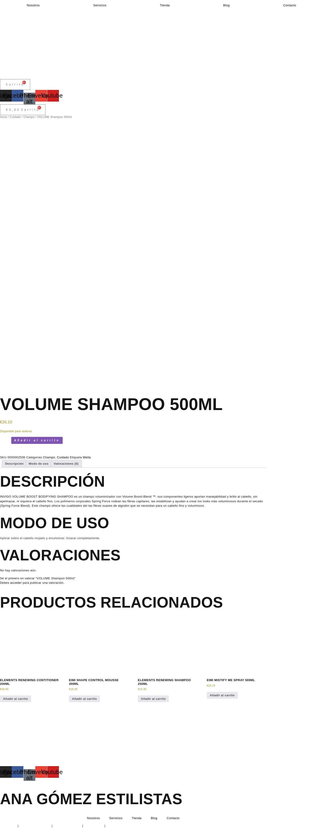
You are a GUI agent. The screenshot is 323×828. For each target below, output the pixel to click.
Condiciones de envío (121, 826)
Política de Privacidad (35, 826)
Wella (87, 457)
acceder (16, 582)
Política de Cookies (67, 826)
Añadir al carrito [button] (15, 699)
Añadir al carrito (37, 440)
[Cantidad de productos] (5, 443)
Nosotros (33, 5)
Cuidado (15, 117)
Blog (226, 5)
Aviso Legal (8, 826)
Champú (29, 117)
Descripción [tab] (14, 463)
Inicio (3, 117)
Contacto (289, 5)
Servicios (99, 5)
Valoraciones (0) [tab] (66, 463)
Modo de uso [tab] (39, 463)
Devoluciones (94, 826)
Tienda (165, 5)
